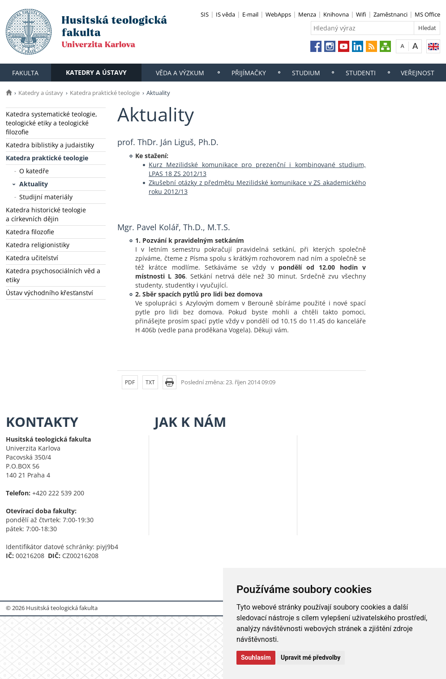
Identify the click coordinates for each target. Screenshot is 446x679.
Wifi (361, 14)
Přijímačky (249, 73)
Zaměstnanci (390, 14)
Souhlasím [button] (256, 657)
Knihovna (336, 14)
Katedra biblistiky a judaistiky (50, 145)
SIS (205, 14)
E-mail (250, 14)
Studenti (361, 73)
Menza (307, 14)
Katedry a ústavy (96, 72)
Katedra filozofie (30, 232)
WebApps (278, 14)
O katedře (34, 171)
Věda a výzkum (180, 73)
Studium (306, 73)
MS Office (427, 14)
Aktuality (33, 184)
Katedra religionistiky (37, 245)
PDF (130, 382)
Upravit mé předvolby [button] (310, 657)
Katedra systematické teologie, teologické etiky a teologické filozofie (51, 123)
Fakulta (25, 73)
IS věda (225, 14)
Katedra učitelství (32, 258)
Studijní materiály (46, 197)
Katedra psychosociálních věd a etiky (53, 275)
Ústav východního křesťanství (49, 292)
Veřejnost (417, 73)
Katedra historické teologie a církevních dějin (46, 214)
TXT (150, 382)
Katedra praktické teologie (105, 93)
